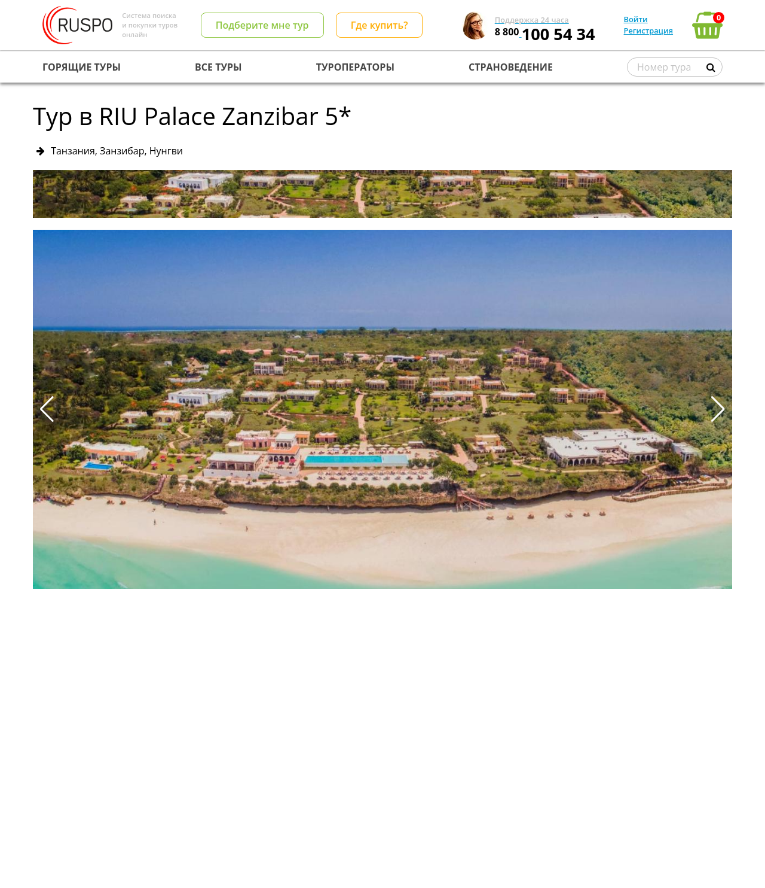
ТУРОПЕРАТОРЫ (355, 67)
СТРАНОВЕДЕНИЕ (511, 67)
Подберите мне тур (262, 25)
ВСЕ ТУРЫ (218, 67)
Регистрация (648, 30)
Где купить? (379, 25)
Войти (636, 19)
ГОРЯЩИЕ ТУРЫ (81, 67)
